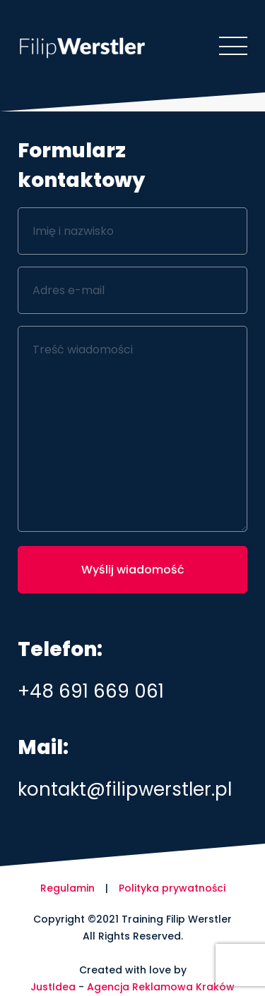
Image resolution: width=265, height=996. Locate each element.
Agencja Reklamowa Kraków (161, 987)
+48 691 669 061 (91, 691)
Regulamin (67, 888)
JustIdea (53, 987)
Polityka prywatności (172, 888)
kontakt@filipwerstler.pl (125, 789)
